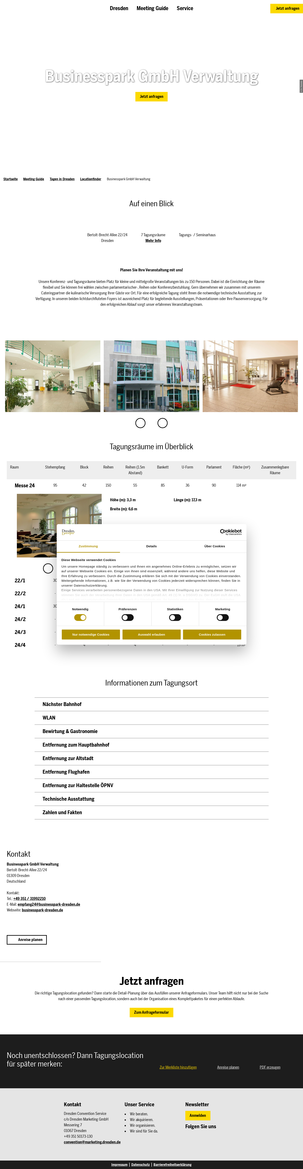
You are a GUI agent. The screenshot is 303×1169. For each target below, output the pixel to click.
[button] (286, 8)
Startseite (10, 179)
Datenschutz (140, 1165)
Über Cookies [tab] (215, 546)
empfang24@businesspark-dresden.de (49, 904)
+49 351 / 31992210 (29, 898)
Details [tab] (151, 546)
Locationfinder (90, 179)
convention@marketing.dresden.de (92, 1142)
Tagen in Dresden (62, 179)
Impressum (119, 1165)
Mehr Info (153, 240)
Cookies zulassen (212, 634)
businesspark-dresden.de (42, 910)
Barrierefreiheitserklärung (172, 1165)
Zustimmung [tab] (88, 546)
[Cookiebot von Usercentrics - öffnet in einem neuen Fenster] (223, 532)
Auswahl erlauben (151, 634)
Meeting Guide (33, 179)
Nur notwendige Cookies (90, 634)
